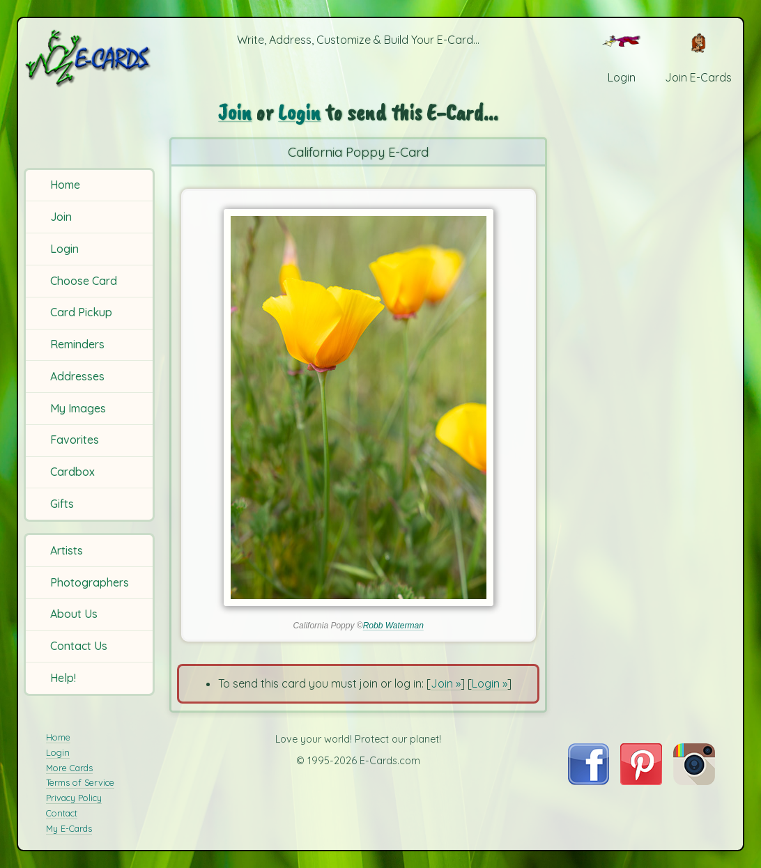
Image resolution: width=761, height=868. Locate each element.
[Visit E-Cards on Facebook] (588, 781)
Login (64, 249)
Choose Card (83, 281)
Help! (63, 678)
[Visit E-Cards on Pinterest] (641, 781)
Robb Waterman (393, 625)
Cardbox (72, 472)
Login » (489, 683)
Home (65, 185)
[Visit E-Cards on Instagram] (694, 781)
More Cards (69, 767)
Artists (66, 550)
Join (61, 217)
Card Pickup (81, 312)
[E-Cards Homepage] (90, 58)
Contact (61, 813)
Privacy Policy (74, 797)
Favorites (74, 440)
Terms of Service (80, 782)
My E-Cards (69, 828)
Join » (446, 683)
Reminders (77, 344)
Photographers (89, 582)
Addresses (77, 376)
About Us (74, 614)
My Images (78, 408)
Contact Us (78, 646)
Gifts (62, 504)
